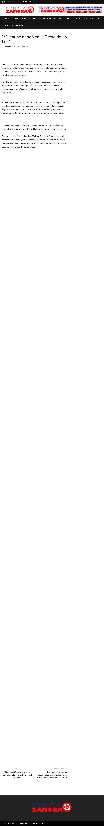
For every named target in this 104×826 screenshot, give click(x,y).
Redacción (9, 46)
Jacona (15, 19)
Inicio (6, 19)
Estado (36, 19)
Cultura (19, 25)
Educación (88, 19)
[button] (98, 19)
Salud (77, 19)
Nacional (46, 19)
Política (69, 19)
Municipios (26, 19)
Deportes (8, 25)
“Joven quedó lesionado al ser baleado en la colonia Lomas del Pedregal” (17, 775)
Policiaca (58, 19)
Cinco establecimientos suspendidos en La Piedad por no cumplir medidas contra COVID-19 (52, 775)
